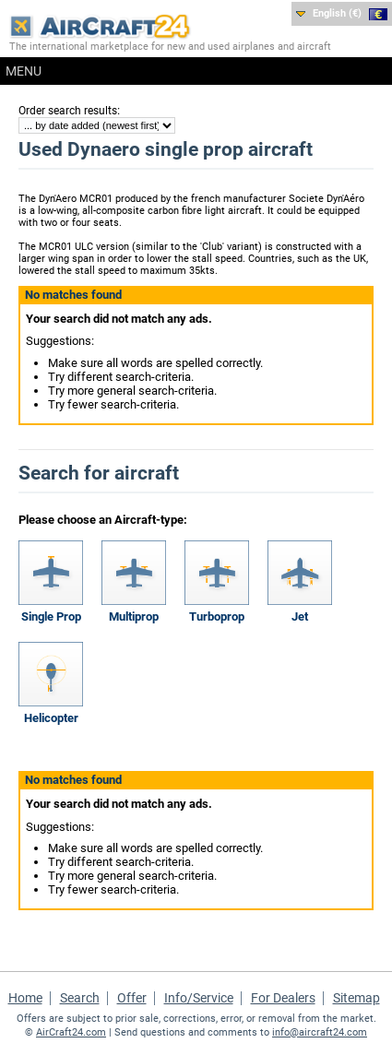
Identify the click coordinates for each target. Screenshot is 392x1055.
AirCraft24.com (71, 1032)
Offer (132, 997)
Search (80, 997)
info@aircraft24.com (319, 1032)
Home (25, 997)
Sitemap (356, 997)
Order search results (67, 110)
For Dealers (283, 997)
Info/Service (198, 997)
